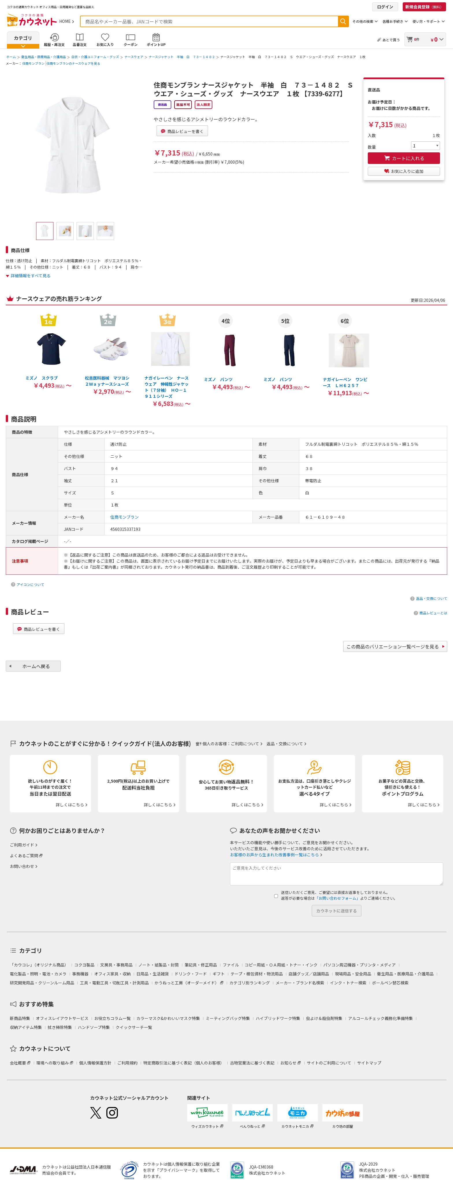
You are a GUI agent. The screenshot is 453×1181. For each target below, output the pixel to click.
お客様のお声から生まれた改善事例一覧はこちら (274, 854)
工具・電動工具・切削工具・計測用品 (114, 983)
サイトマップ (369, 1063)
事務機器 (80, 974)
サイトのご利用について (329, 1063)
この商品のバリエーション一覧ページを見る (392, 646)
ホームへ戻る (36, 666)
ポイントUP (156, 44)
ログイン (385, 7)
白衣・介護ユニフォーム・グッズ (95, 56)
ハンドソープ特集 (94, 1027)
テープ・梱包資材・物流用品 (257, 974)
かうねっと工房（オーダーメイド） (187, 983)
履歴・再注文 (54, 44)
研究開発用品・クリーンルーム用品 (42, 983)
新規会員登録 (424, 7)
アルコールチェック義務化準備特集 (380, 1018)
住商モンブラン (33, 63)
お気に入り (105, 44)
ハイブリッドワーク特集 (278, 1018)
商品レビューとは (433, 612)
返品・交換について (431, 598)
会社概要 (18, 1063)
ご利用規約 (127, 1063)
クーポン (131, 44)
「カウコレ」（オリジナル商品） (39, 965)
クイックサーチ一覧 (134, 1027)
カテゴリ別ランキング (249, 983)
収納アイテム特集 (26, 1027)
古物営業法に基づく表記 (252, 1063)
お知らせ (288, 1063)
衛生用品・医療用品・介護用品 (43, 56)
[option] (48, 351)
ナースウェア (134, 56)
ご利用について (245, 743)
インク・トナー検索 (348, 983)
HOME (65, 21)
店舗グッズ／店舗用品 (309, 974)
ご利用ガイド (22, 845)
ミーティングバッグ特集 (228, 1018)
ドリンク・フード (190, 974)
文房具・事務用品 (116, 965)
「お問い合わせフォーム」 (337, 898)
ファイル (231, 965)
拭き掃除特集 (60, 1027)
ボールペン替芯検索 (390, 983)
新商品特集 (20, 1018)
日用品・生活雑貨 (152, 974)
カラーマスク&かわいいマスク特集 (168, 1018)
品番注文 (80, 44)
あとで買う (391, 39)
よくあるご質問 (24, 855)
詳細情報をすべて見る (31, 275)
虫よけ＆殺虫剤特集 (324, 1018)
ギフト (219, 974)
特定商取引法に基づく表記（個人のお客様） (183, 1063)
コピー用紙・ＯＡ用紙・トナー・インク (281, 965)
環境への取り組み (52, 1063)
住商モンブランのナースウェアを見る (73, 63)
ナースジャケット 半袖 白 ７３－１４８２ (182, 56)
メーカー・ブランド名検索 (300, 983)
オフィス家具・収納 (112, 974)
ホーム (11, 56)
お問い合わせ (22, 866)
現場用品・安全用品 (353, 974)
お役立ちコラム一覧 (112, 1018)
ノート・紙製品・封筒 (158, 965)
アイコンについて (30, 584)
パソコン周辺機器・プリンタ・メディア (359, 965)
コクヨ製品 (84, 965)
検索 (343, 21)
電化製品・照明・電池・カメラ (38, 974)
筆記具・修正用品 (201, 965)
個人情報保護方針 (95, 1063)
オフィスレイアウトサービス (62, 1018)
